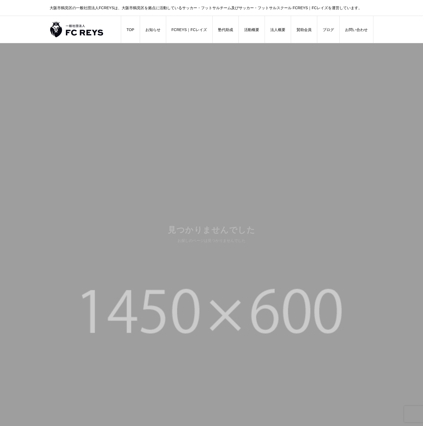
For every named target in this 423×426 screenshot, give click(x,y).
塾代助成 (225, 30)
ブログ (328, 30)
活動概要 (251, 30)
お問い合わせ (356, 30)
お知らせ (153, 30)
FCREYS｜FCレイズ (189, 30)
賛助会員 (304, 30)
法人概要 (277, 30)
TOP (130, 30)
